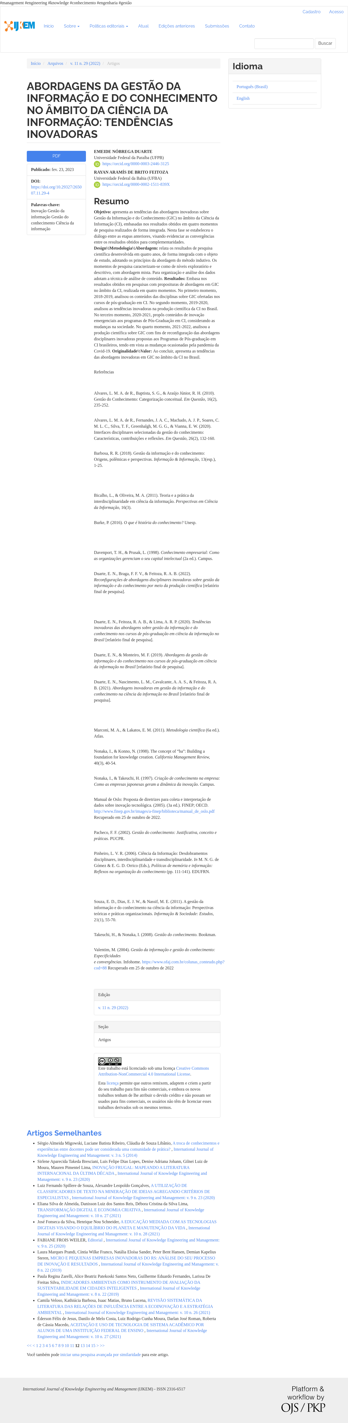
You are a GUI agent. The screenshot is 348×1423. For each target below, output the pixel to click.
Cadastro (312, 11)
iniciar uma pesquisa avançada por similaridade (100, 1354)
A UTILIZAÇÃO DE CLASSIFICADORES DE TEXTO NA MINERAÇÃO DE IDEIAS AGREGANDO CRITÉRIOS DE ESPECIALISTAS (123, 1191)
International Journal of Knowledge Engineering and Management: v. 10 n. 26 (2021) (137, 1312)
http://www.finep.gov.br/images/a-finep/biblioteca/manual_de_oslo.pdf (154, 811)
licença (113, 1083)
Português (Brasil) (252, 86)
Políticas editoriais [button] (109, 26)
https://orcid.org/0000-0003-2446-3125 (135, 163)
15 (93, 1345)
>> (102, 1345)
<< (29, 1345)
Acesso (336, 11)
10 (67, 1345)
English (243, 98)
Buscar (325, 43)
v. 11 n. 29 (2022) (85, 63)
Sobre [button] (72, 26)
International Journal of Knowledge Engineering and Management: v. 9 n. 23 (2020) (143, 1197)
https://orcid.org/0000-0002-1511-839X (136, 184)
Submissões (217, 26)
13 (82, 1345)
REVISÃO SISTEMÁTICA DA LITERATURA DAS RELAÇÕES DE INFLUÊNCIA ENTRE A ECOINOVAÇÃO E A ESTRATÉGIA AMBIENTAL (125, 1306)
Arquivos (55, 63)
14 (88, 1345)
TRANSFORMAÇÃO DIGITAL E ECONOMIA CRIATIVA (89, 1210)
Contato (247, 26)
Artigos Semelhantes (64, 1133)
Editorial (96, 1240)
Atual (143, 26)
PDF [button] (56, 156)
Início (49, 26)
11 (72, 1345)
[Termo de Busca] (284, 43)
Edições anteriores (177, 26)
